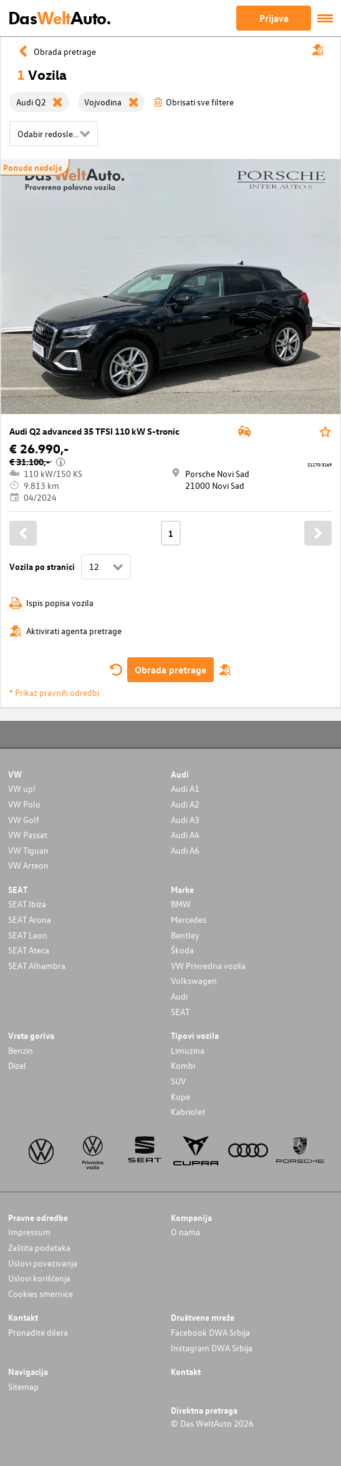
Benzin (20, 1050)
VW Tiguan (28, 850)
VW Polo (24, 804)
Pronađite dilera (38, 1332)
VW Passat (27, 835)
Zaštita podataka (39, 1247)
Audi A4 (185, 835)
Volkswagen (194, 980)
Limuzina (187, 1050)
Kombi (183, 1065)
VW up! (22, 788)
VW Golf (23, 820)
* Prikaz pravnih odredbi (54, 692)
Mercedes (188, 919)
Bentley (185, 935)
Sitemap (23, 1386)
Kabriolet (188, 1111)
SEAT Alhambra (36, 966)
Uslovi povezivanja (42, 1263)
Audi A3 (185, 820)
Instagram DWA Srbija (211, 1348)
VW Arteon (28, 865)
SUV (178, 1081)
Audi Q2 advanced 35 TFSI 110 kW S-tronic (94, 431)
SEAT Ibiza (27, 904)
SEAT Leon (27, 935)
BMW (181, 904)
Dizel (17, 1065)
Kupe (180, 1096)
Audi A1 (185, 788)
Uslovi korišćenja (39, 1278)
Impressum (29, 1232)
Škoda (182, 950)
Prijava (274, 18)
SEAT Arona (29, 919)
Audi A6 (185, 850)
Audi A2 (185, 804)
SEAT (180, 1012)
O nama (185, 1232)
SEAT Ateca (28, 950)
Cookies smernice (40, 1294)
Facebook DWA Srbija (210, 1332)
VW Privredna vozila (208, 966)
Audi (179, 996)
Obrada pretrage (170, 669)
